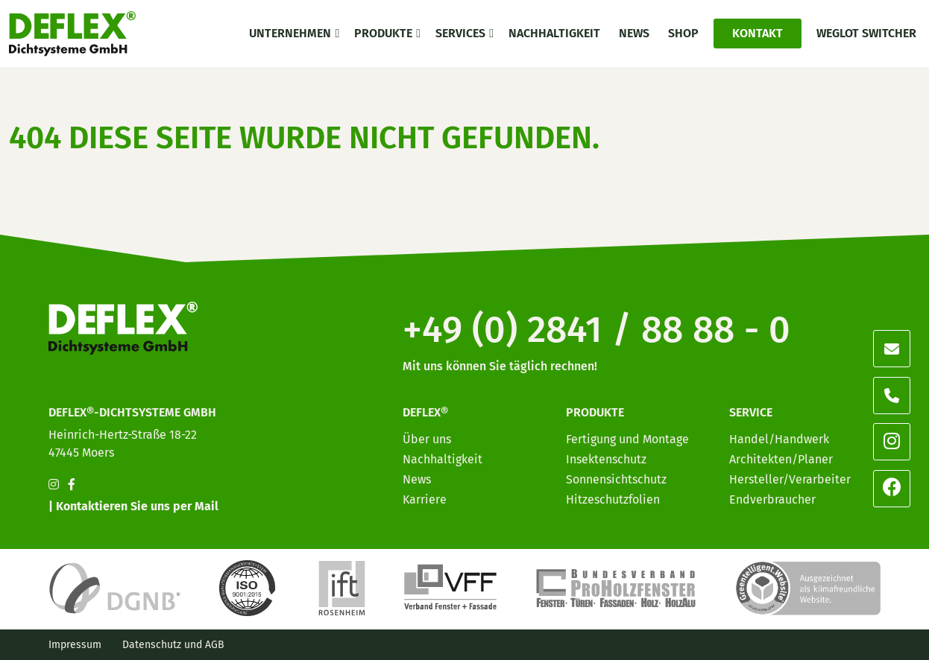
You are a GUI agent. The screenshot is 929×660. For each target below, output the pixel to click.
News (634, 33)
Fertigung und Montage (627, 439)
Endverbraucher (772, 499)
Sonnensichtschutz (616, 479)
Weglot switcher (866, 33)
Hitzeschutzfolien (613, 499)
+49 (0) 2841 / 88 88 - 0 (596, 329)
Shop (683, 33)
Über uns (427, 439)
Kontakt (757, 33)
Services (460, 33)
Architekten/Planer (781, 459)
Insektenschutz (606, 459)
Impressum (74, 644)
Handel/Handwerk (779, 439)
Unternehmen (290, 33)
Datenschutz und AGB (173, 644)
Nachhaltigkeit (554, 33)
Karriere (425, 499)
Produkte (383, 33)
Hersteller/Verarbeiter (790, 479)
